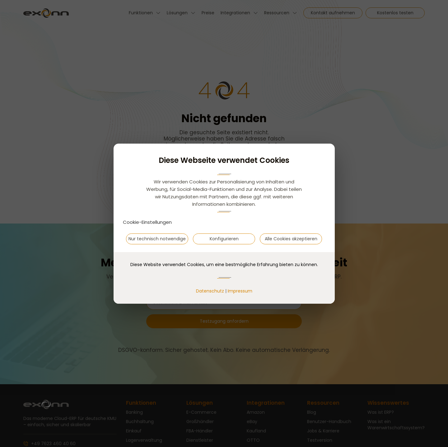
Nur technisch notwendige (157, 239)
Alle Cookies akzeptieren (291, 239)
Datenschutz (210, 291)
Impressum (240, 291)
